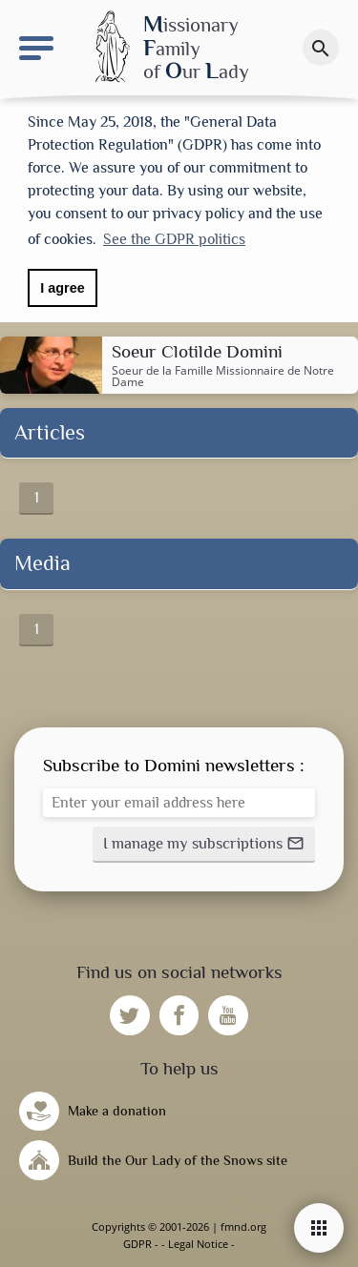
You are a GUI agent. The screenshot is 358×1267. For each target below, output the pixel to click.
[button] (204, 845)
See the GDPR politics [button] (174, 239)
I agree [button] (62, 288)
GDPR (137, 1243)
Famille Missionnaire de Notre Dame (223, 376)
